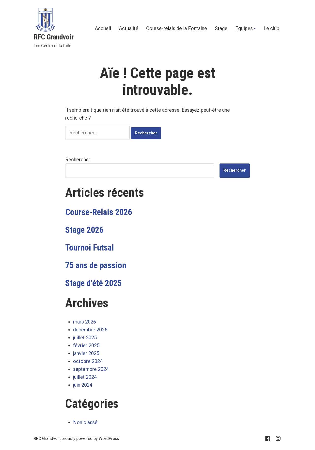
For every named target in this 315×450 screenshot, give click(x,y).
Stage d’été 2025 (93, 283)
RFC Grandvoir (54, 37)
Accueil (103, 28)
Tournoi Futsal (89, 247)
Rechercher (77, 159)
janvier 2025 (86, 353)
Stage (221, 28)
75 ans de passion (95, 265)
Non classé (85, 422)
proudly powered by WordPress (90, 438)
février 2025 (86, 345)
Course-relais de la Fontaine (176, 28)
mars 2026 (84, 322)
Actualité (128, 28)
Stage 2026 (84, 230)
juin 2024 (82, 385)
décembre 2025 (90, 330)
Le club (271, 28)
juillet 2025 (85, 338)
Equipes (244, 28)
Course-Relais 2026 (98, 212)
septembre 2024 (91, 369)
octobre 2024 (88, 361)
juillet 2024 (85, 377)
